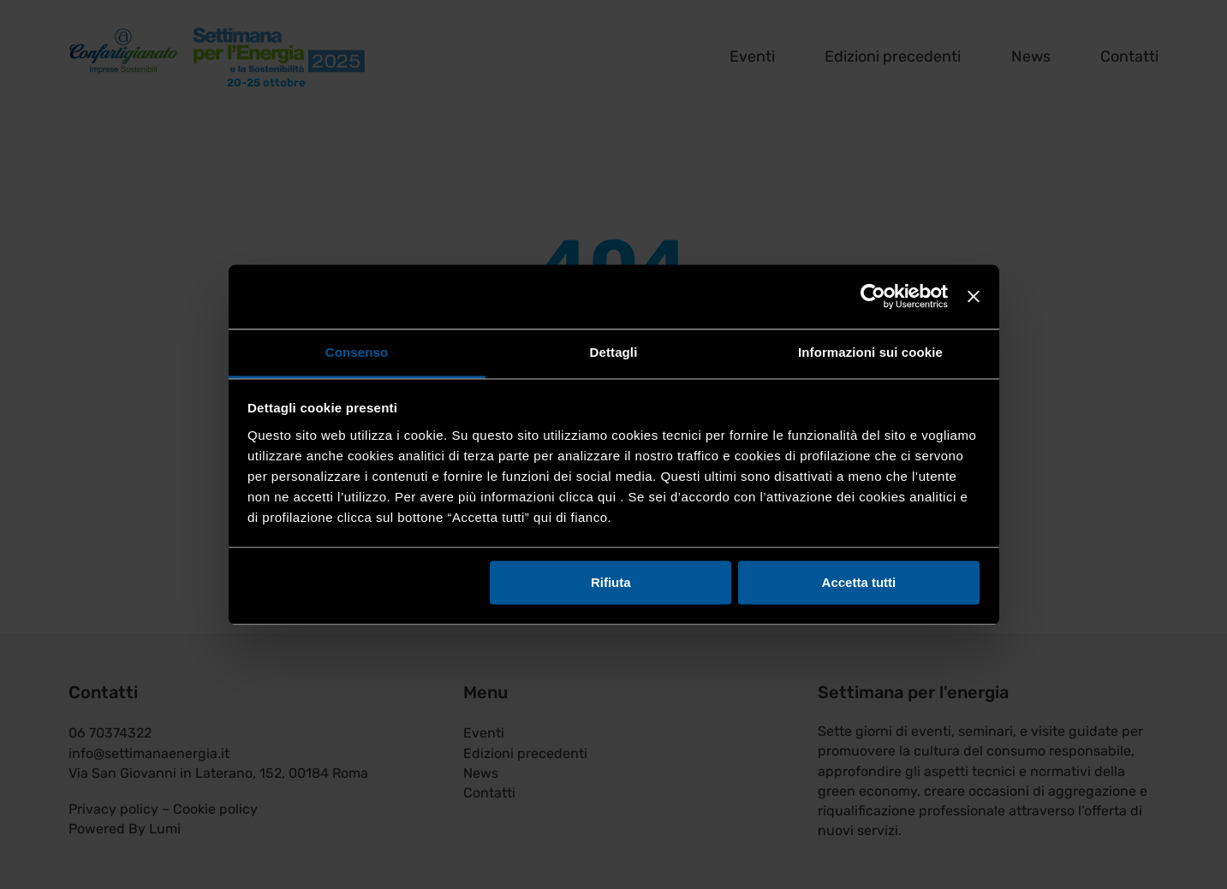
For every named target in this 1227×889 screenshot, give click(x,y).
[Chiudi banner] (974, 296)
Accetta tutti (859, 582)
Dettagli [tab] (614, 352)
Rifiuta (611, 582)
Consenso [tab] (356, 352)
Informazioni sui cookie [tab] (870, 352)
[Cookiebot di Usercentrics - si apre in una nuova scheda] (873, 296)
